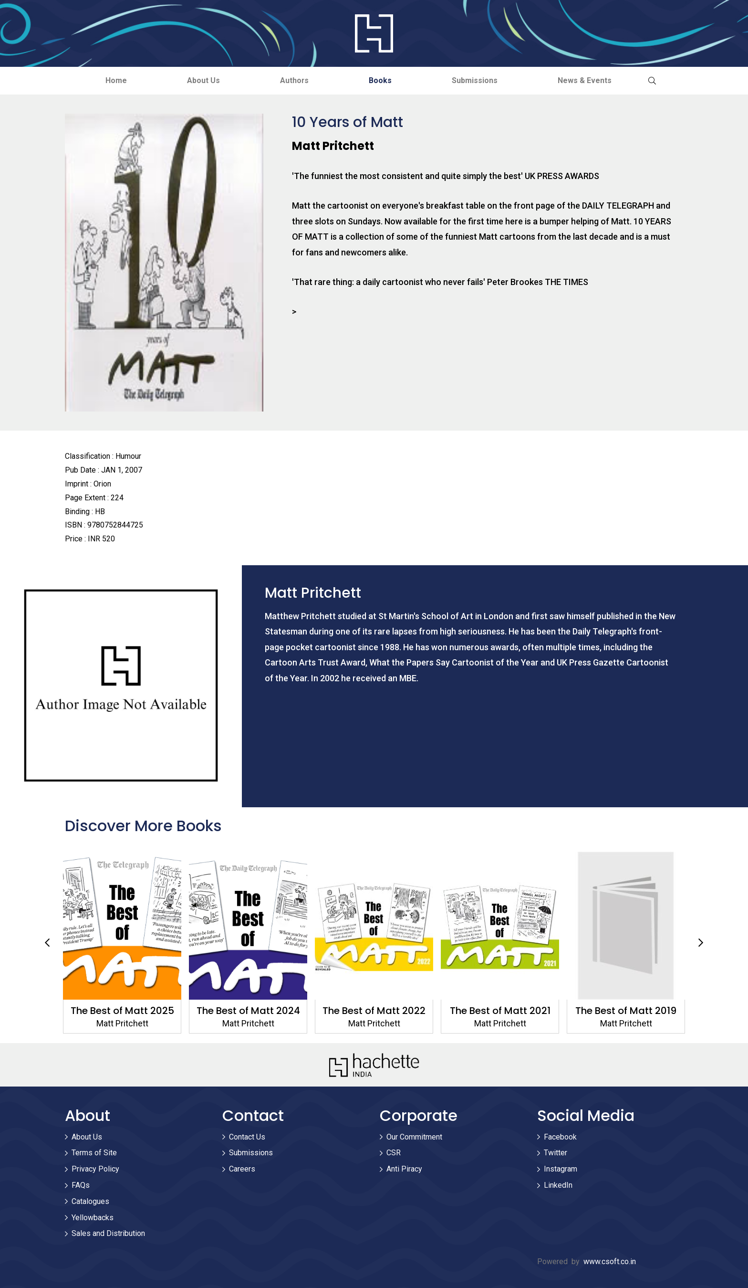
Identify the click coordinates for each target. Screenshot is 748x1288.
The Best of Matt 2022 (374, 1010)
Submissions (478, 80)
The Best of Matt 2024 (248, 1010)
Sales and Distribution (108, 1233)
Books (381, 80)
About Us (200, 80)
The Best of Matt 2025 (122, 1010)
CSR (393, 1153)
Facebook (560, 1136)
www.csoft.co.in (609, 1262)
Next (701, 943)
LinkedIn (558, 1185)
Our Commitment (414, 1136)
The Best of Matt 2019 (625, 1010)
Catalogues (90, 1201)
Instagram (560, 1169)
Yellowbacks (93, 1217)
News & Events (590, 80)
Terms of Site (94, 1153)
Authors (293, 80)
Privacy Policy (95, 1169)
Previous (47, 943)
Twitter (555, 1153)
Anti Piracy (404, 1169)
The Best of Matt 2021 (500, 1010)
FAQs (81, 1185)
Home (111, 80)
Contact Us (247, 1136)
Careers (242, 1169)
